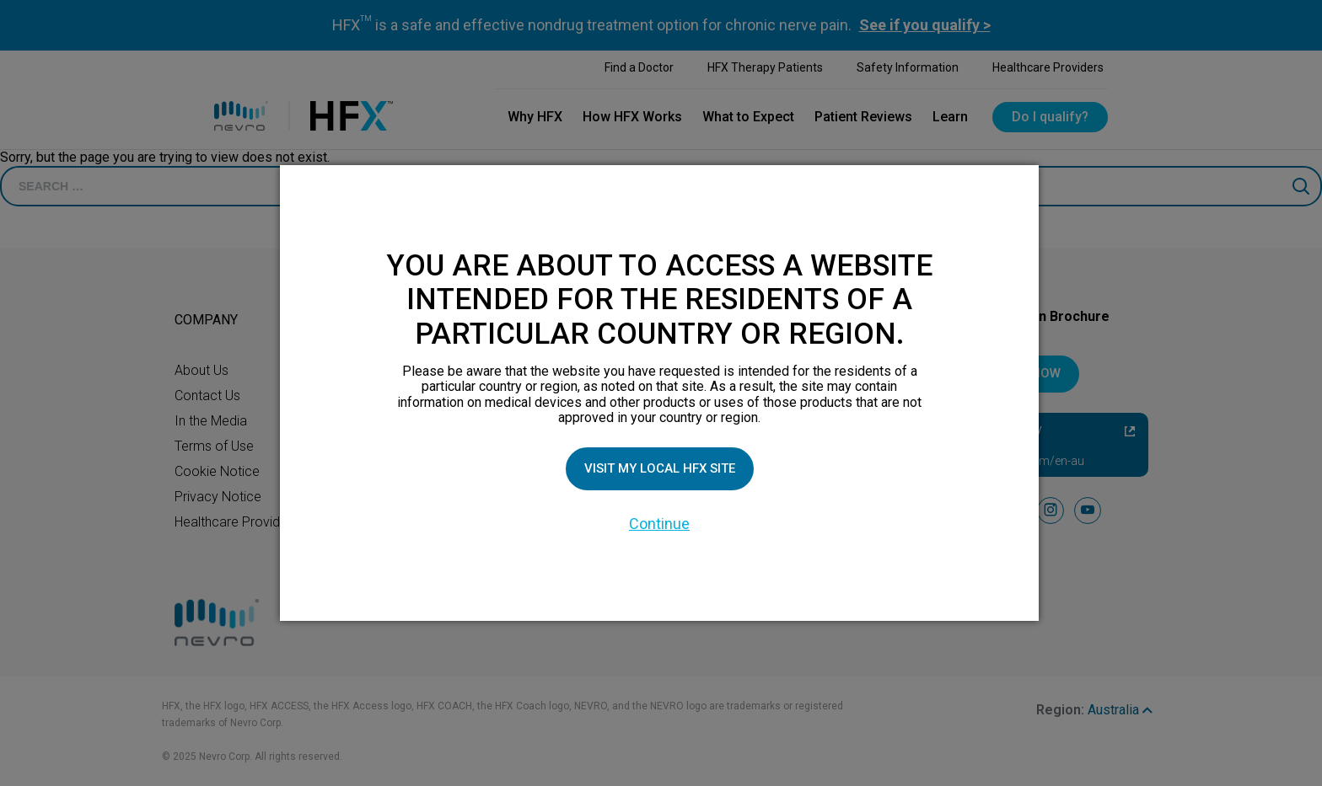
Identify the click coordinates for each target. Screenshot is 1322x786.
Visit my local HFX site (659, 468)
